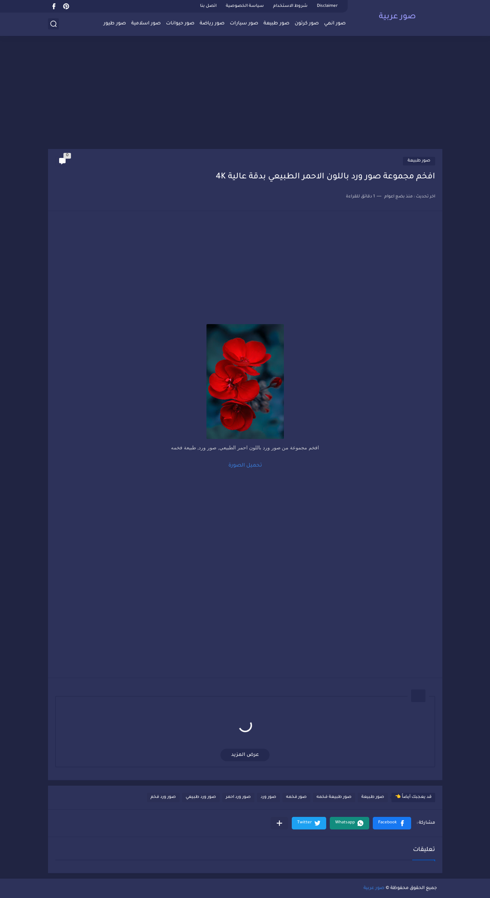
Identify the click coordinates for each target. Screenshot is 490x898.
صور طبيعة (276, 23)
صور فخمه (296, 797)
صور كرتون (307, 23)
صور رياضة (212, 23)
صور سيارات (244, 23)
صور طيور (115, 23)
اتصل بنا (208, 6)
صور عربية (397, 17)
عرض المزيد (245, 755)
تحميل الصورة (245, 466)
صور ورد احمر (238, 797)
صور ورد (268, 797)
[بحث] (53, 23)
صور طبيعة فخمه (334, 797)
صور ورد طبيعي (201, 797)
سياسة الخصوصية (245, 6)
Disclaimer (327, 6)
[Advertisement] (245, 93)
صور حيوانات (180, 23)
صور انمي (335, 23)
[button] (392, 823)
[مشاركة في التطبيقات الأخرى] (279, 823)
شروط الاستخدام (290, 6)
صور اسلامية (146, 23)
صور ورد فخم (163, 797)
